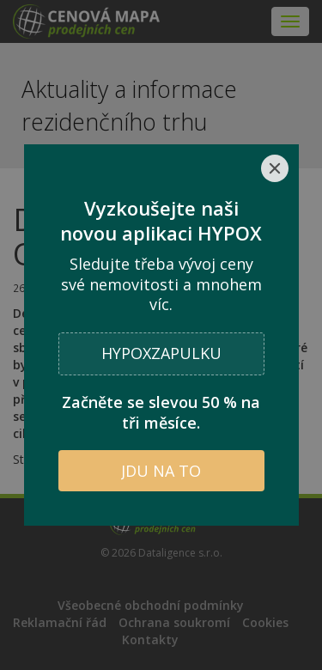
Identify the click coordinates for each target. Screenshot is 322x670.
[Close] (275, 168)
